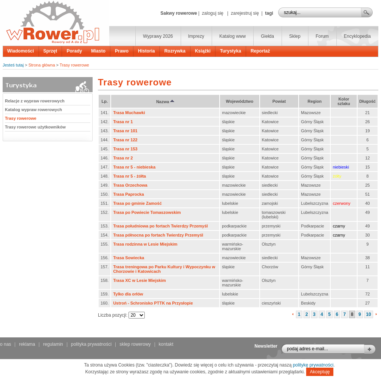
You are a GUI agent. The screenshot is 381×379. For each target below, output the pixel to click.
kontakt (166, 344)
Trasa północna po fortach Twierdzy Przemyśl (158, 235)
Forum (322, 36)
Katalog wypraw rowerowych (33, 109)
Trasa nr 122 (125, 140)
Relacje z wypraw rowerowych (35, 101)
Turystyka (230, 51)
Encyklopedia (357, 36)
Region (315, 101)
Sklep (294, 36)
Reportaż (260, 51)
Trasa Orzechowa (130, 185)
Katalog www (232, 36)
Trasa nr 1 (123, 121)
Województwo (240, 101)
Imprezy (196, 36)
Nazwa (165, 101)
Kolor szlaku (344, 101)
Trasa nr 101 (125, 130)
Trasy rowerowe (74, 65)
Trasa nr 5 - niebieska (134, 167)
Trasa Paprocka (128, 194)
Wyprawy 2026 (158, 36)
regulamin (53, 344)
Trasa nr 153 (125, 149)
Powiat (279, 101)
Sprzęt (50, 51)
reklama (27, 344)
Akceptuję (320, 371)
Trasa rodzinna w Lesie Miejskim (145, 244)
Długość (367, 101)
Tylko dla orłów (128, 294)
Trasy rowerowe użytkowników (35, 127)
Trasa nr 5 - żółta (129, 176)
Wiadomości (20, 51)
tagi (269, 13)
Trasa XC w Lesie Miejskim (139, 280)
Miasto (98, 51)
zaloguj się (212, 13)
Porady (74, 51)
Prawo (122, 51)
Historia (146, 51)
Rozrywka (175, 51)
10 (368, 314)
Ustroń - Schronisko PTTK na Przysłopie (153, 303)
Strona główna (41, 65)
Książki (203, 51)
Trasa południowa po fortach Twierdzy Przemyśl (160, 226)
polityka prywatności (91, 344)
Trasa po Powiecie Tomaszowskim (147, 212)
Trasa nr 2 (123, 158)
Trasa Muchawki (129, 112)
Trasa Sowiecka (128, 257)
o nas (5, 344)
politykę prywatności (313, 365)
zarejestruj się (245, 13)
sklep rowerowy (135, 344)
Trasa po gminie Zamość (137, 203)
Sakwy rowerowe (178, 13)
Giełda (267, 36)
